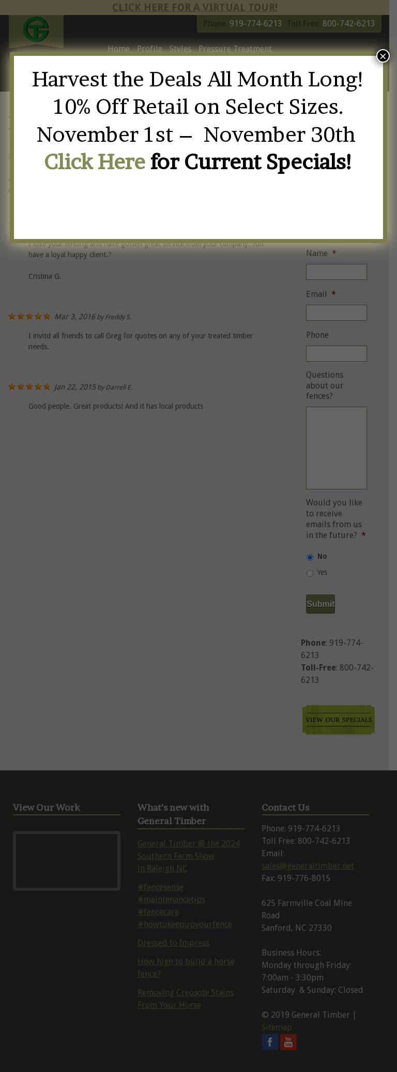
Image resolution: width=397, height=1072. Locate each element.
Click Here (94, 161)
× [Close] (383, 56)
